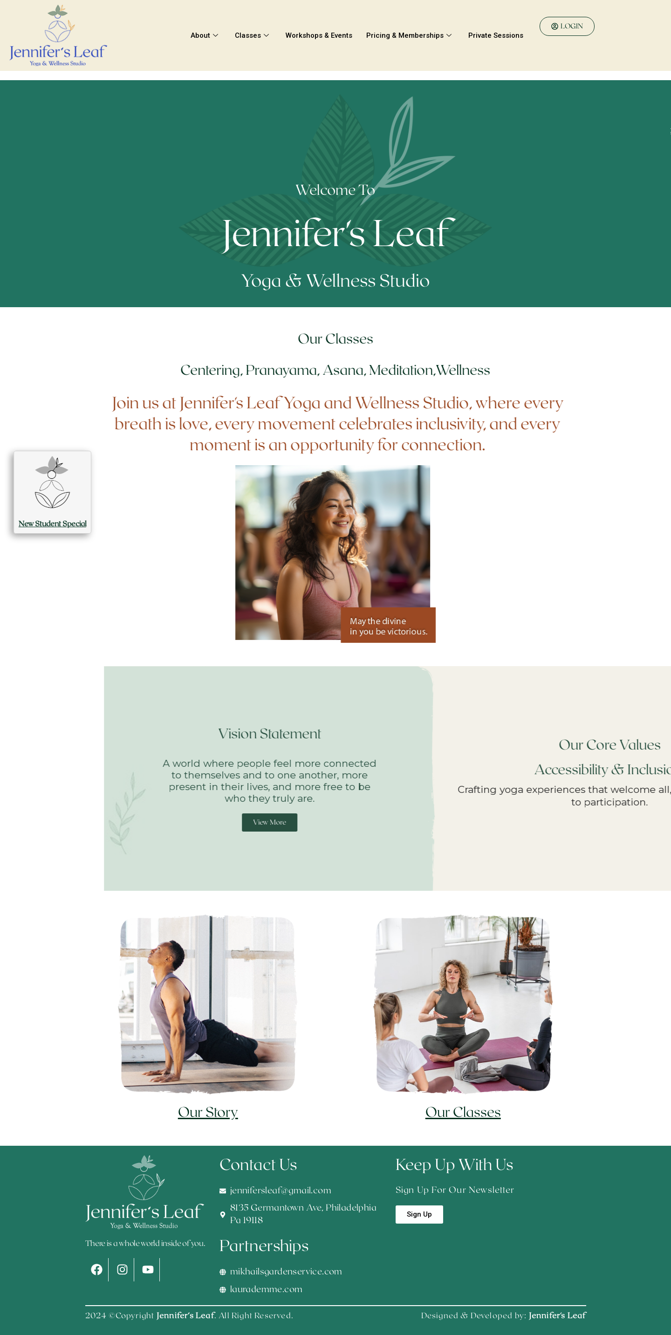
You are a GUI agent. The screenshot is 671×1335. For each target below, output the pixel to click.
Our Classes (463, 1113)
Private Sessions (495, 35)
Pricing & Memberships (409, 35)
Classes (252, 35)
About (204, 35)
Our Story (208, 1113)
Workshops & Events (319, 35)
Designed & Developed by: (503, 1316)
